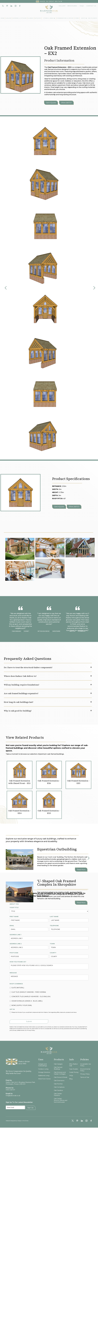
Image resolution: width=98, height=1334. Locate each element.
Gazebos (30, 18)
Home (2, 18)
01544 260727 (66, 103)
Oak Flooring (92, 18)
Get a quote (51, 103)
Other (77, 18)
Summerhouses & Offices (65, 18)
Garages (8, 18)
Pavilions (38, 18)
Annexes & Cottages (20, 18)
